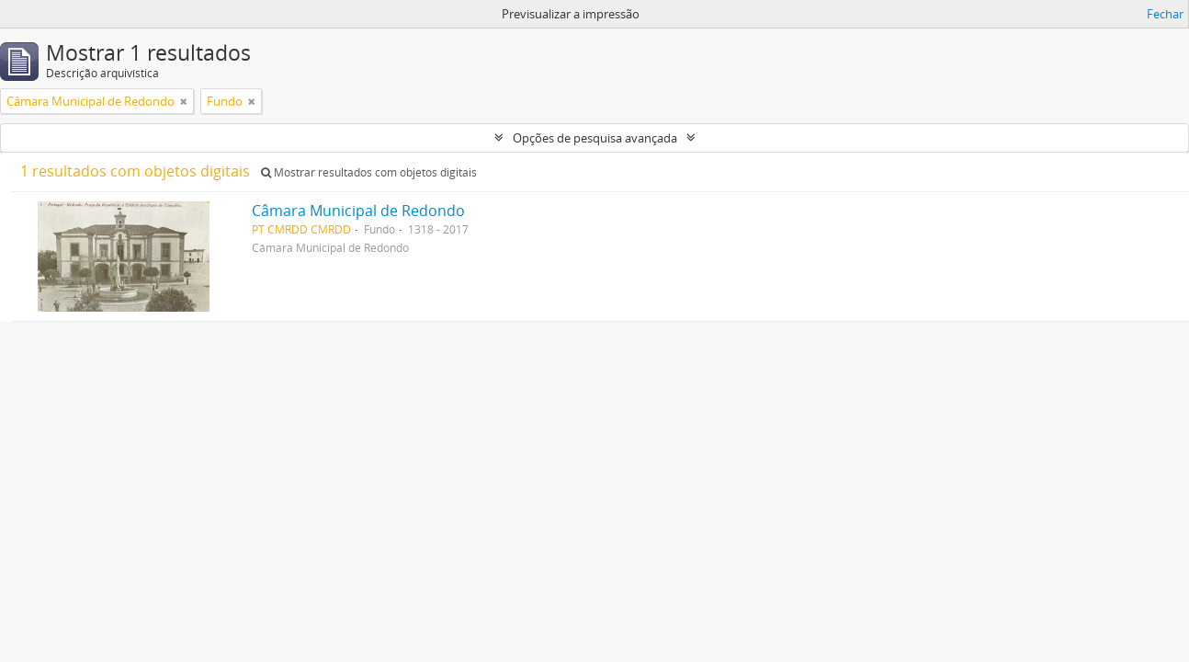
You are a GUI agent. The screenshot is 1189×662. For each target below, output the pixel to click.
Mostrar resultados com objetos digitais (369, 172)
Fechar (1165, 14)
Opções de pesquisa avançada (595, 138)
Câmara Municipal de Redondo (358, 210)
